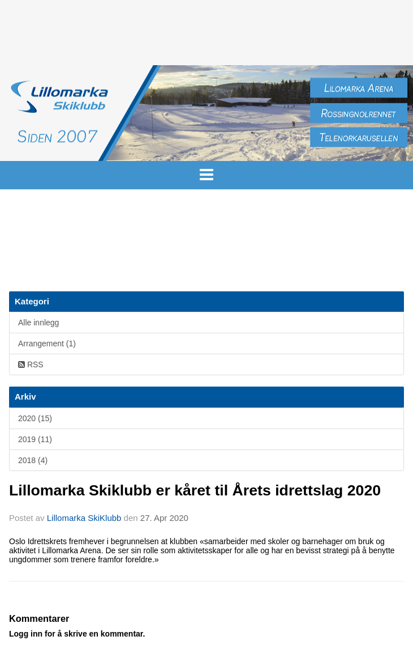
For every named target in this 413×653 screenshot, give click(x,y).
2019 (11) (35, 439)
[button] (206, 172)
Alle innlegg (38, 322)
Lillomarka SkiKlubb (84, 518)
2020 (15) (35, 418)
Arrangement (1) (47, 343)
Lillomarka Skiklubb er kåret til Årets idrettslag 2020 (195, 490)
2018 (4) (33, 460)
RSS (31, 364)
